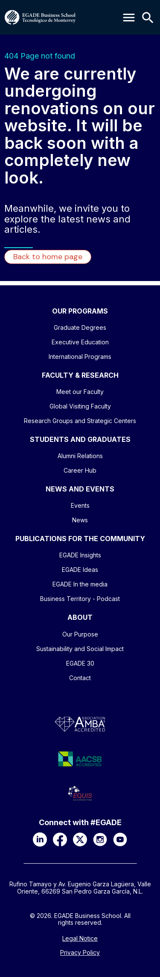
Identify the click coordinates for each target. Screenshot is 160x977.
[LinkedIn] (40, 839)
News (80, 520)
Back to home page (47, 257)
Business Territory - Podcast (80, 598)
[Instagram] (100, 839)
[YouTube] (120, 839)
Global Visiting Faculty (80, 406)
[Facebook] (60, 839)
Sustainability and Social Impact (80, 648)
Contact (80, 677)
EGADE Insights (80, 555)
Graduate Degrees (80, 327)
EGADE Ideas (80, 569)
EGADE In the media (80, 584)
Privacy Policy (80, 952)
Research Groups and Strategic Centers (80, 420)
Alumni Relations (80, 455)
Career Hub (80, 470)
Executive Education (80, 342)
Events (80, 505)
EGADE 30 (80, 663)
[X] (80, 839)
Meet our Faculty (80, 391)
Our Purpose (80, 634)
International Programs (80, 356)
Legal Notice (80, 938)
